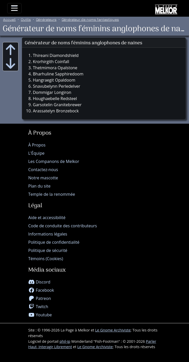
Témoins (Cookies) (45, 258)
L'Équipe (36, 153)
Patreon (39, 298)
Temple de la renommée (51, 194)
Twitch (38, 306)
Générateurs (46, 19)
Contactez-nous (43, 169)
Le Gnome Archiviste (113, 330)
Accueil (9, 19)
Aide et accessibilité (46, 217)
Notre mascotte (43, 178)
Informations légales (47, 234)
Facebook (41, 290)
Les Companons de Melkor (53, 161)
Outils (26, 19)
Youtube (40, 315)
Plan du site (39, 186)
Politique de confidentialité (53, 242)
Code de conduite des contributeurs (62, 226)
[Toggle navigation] (14, 8)
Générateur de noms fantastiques (90, 19)
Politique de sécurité (47, 250)
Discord (39, 282)
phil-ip (65, 341)
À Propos (36, 145)
